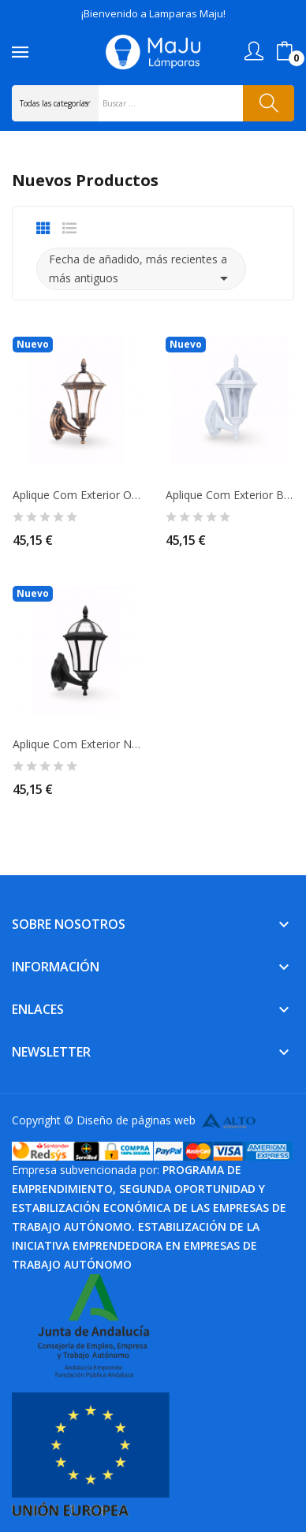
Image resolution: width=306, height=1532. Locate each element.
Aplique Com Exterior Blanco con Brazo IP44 (229, 495)
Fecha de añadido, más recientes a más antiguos (141, 270)
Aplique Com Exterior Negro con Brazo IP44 (76, 744)
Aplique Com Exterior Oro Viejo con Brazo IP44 (76, 495)
